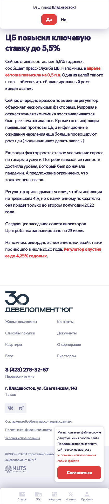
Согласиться (79, 472)
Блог (9, 356)
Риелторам (66, 356)
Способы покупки (20, 333)
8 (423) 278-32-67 (27, 369)
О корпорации (69, 344)
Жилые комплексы (21, 321)
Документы (67, 333)
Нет (64, 19)
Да (49, 19)
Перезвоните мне (19, 376)
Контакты (65, 321)
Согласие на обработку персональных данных (38, 421)
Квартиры (13, 344)
